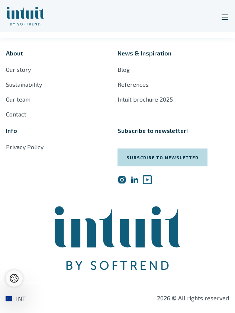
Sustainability (24, 84)
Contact (16, 114)
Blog (124, 69)
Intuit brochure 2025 (145, 99)
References (133, 84)
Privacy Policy (25, 146)
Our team (18, 99)
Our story (18, 69)
